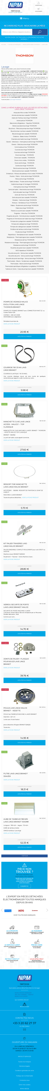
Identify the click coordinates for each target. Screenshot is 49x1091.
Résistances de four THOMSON (24, 240)
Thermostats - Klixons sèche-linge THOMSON (24, 264)
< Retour (24, 856)
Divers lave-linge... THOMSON (24, 155)
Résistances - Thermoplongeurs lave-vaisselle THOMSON (24, 237)
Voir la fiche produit (12, 324)
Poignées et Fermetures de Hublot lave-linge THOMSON (24, 219)
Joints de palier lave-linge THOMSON (24, 192)
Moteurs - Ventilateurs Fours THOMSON (24, 203)
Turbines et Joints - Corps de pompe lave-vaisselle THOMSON (24, 269)
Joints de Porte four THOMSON (24, 195)
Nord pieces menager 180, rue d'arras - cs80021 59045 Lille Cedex (24, 994)
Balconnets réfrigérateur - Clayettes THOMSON (24, 123)
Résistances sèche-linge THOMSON (24, 245)
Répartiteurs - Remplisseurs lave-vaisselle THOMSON (24, 234)
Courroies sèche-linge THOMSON (24, 152)
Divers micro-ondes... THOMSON (24, 160)
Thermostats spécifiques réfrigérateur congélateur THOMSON (24, 266)
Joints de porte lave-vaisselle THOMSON (24, 197)
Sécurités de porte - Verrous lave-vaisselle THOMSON (24, 253)
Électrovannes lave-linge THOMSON (24, 168)
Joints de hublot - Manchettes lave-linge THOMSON (24, 189)
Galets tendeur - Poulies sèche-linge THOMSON (24, 181)
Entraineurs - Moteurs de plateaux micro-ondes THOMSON (24, 173)
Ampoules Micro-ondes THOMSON (24, 112)
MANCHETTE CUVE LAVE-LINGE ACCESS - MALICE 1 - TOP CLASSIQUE (17, 424)
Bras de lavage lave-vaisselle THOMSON (24, 134)
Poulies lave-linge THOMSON (24, 232)
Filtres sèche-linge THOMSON (24, 179)
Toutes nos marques (24, 1062)
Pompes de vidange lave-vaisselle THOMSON (24, 226)
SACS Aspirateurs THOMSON (24, 250)
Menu (24, 18)
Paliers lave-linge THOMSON (24, 208)
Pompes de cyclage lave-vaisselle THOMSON (24, 221)
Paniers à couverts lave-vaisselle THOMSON (24, 211)
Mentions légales (24, 1066)
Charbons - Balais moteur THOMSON (24, 136)
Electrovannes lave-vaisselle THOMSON (24, 171)
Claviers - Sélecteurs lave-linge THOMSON (25, 144)
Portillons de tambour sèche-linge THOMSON (24, 229)
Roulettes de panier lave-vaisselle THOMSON (24, 248)
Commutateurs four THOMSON (24, 147)
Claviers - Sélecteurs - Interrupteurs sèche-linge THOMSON (24, 142)
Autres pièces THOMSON (24, 120)
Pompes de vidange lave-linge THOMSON (24, 224)
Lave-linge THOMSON (15, 99)
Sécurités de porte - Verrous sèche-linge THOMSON (24, 256)
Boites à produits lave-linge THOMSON (24, 126)
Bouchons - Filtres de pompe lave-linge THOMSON (24, 128)
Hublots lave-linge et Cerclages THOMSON (24, 184)
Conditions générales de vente (24, 1070)
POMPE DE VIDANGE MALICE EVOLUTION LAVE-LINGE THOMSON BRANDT (16, 304)
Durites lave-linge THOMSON (24, 165)
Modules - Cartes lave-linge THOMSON (24, 200)
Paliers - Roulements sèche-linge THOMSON (24, 205)
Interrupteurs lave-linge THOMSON (24, 187)
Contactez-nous (25, 1080)
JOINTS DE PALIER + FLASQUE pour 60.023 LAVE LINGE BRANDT (16, 661)
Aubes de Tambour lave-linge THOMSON (24, 118)
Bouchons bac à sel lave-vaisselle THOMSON (24, 131)
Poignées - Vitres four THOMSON (24, 213)
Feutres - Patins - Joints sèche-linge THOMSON (24, 176)
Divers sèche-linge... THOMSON (24, 163)
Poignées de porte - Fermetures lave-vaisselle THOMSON (24, 216)
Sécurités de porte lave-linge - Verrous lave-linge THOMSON (24, 258)
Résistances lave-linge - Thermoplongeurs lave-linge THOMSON (24, 242)
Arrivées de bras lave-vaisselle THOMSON (24, 115)
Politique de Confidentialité (24, 1076)
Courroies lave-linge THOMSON (24, 150)
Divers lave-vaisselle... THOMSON (24, 158)
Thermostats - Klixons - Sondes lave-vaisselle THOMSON (24, 261)
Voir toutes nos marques (24, 915)
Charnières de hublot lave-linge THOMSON (24, 139)
